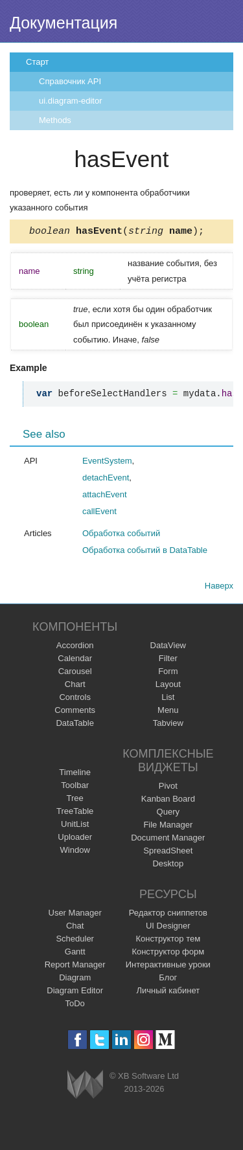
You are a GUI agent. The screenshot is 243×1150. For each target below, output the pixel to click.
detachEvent (105, 479)
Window (75, 852)
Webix (85, 1086)
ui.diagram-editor (70, 101)
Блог (168, 979)
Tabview (168, 725)
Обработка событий (121, 535)
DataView (168, 647)
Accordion (75, 647)
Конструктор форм (168, 953)
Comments (74, 712)
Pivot (168, 788)
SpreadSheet (167, 852)
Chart (75, 686)
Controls (74, 699)
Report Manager (75, 966)
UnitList (75, 826)
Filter (168, 660)
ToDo (75, 1005)
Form (168, 673)
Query (168, 813)
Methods (55, 120)
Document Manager (168, 839)
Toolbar (75, 787)
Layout (168, 686)
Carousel (75, 673)
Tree (75, 800)
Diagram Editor (75, 992)
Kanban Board (168, 801)
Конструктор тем (167, 940)
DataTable (75, 725)
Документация (63, 23)
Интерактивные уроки (168, 966)
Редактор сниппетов (168, 914)
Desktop (167, 865)
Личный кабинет (168, 992)
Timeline (75, 774)
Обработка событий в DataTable (144, 552)
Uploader (75, 839)
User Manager (75, 914)
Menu (168, 712)
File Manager (167, 826)
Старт (37, 62)
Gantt (75, 953)
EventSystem (107, 463)
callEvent (99, 513)
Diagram (75, 979)
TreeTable (74, 813)
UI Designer (168, 927)
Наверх (219, 587)
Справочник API (70, 81)
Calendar (75, 660)
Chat (75, 927)
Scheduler (75, 940)
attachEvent (104, 496)
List (167, 699)
